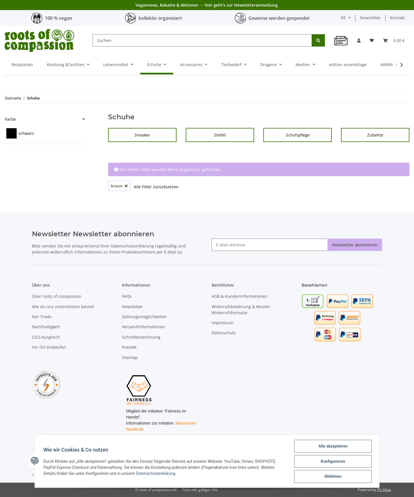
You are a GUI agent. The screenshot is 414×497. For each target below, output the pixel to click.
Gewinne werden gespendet (279, 18)
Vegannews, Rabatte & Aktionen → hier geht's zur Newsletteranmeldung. (207, 5)
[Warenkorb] (393, 40)
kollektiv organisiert (160, 18)
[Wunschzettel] (371, 40)
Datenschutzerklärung (132, 246)
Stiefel (220, 135)
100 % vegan (58, 18)
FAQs (127, 296)
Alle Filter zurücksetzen (156, 186)
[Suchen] (202, 40)
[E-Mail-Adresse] (270, 245)
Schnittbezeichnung (141, 337)
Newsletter (370, 17)
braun (119, 186)
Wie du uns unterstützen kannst (63, 306)
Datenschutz (224, 332)
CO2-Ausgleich (46, 337)
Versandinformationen (143, 326)
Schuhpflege (298, 135)
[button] (358, 40)
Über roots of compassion (56, 296)
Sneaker (142, 135)
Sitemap (130, 357)
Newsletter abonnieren (354, 244)
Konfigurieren (332, 461)
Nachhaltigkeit (46, 326)
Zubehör (375, 135)
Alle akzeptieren (332, 446)
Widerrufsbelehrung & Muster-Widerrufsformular (241, 309)
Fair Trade (41, 316)
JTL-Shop (384, 489)
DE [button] (343, 17)
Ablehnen (332, 476)
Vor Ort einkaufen (49, 347)
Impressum (222, 322)
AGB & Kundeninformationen (240, 296)
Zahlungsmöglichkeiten (144, 316)
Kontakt (397, 17)
